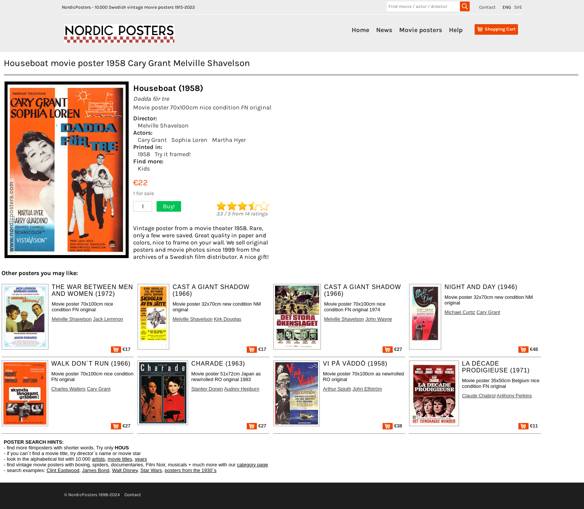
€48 (528, 349)
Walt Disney (125, 470)
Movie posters (420, 30)
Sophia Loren (189, 139)
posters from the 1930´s (191, 470)
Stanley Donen (207, 389)
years (141, 459)
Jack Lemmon (108, 319)
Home (360, 30)
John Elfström (367, 389)
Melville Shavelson (163, 125)
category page (252, 464)
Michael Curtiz (459, 312)
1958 (144, 154)
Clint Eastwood (62, 470)
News (384, 30)
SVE (518, 7)
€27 (392, 349)
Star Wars (151, 470)
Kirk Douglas (227, 319)
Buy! (169, 206)
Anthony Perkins (514, 395)
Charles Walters (68, 389)
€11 (528, 426)
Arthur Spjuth (337, 389)
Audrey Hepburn (241, 389)
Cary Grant (152, 139)
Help (456, 30)
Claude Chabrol (479, 395)
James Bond (95, 470)
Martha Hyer (229, 139)
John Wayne (378, 319)
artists (98, 459)
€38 (392, 426)
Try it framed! (173, 154)
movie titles (120, 459)
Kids (144, 168)
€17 (121, 349)
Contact (487, 7)
